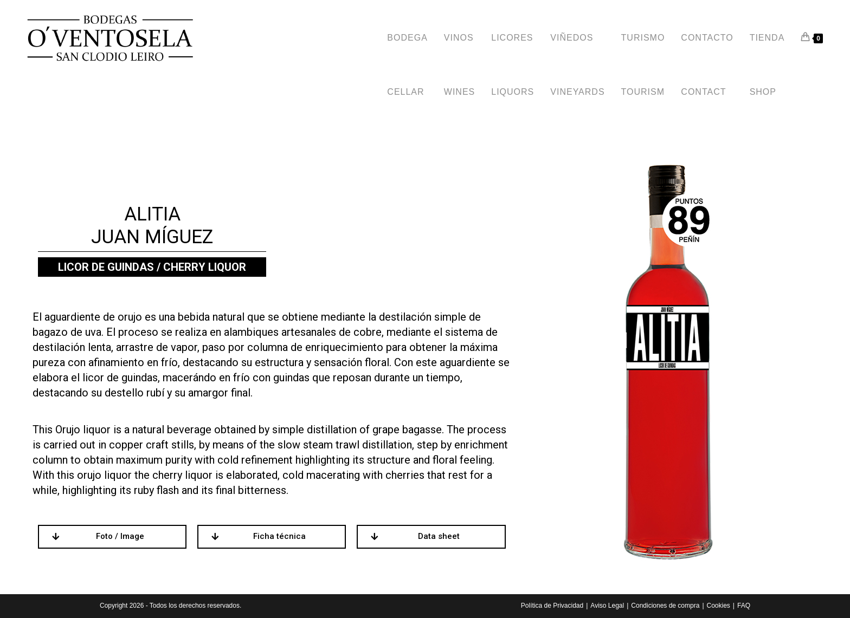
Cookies (718, 605)
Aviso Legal (607, 605)
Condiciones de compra (665, 605)
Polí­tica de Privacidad (552, 605)
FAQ (743, 605)
